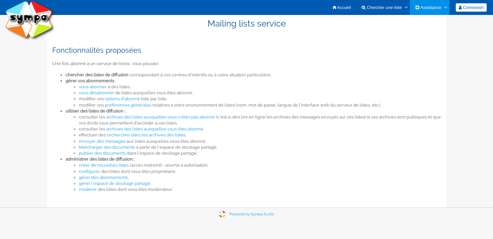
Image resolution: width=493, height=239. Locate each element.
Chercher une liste (382, 7)
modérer (88, 189)
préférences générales (128, 105)
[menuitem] (342, 7)
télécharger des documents (107, 147)
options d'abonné (122, 98)
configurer (89, 171)
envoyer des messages (102, 141)
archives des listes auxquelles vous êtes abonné (154, 128)
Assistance (428, 7)
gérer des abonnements (103, 177)
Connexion (471, 7)
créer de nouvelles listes (104, 165)
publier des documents (102, 153)
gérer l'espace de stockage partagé (114, 183)
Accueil (342, 7)
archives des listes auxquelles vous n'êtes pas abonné (160, 117)
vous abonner (93, 86)
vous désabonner (96, 92)
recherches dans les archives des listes (146, 134)
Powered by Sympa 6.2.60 (251, 214)
